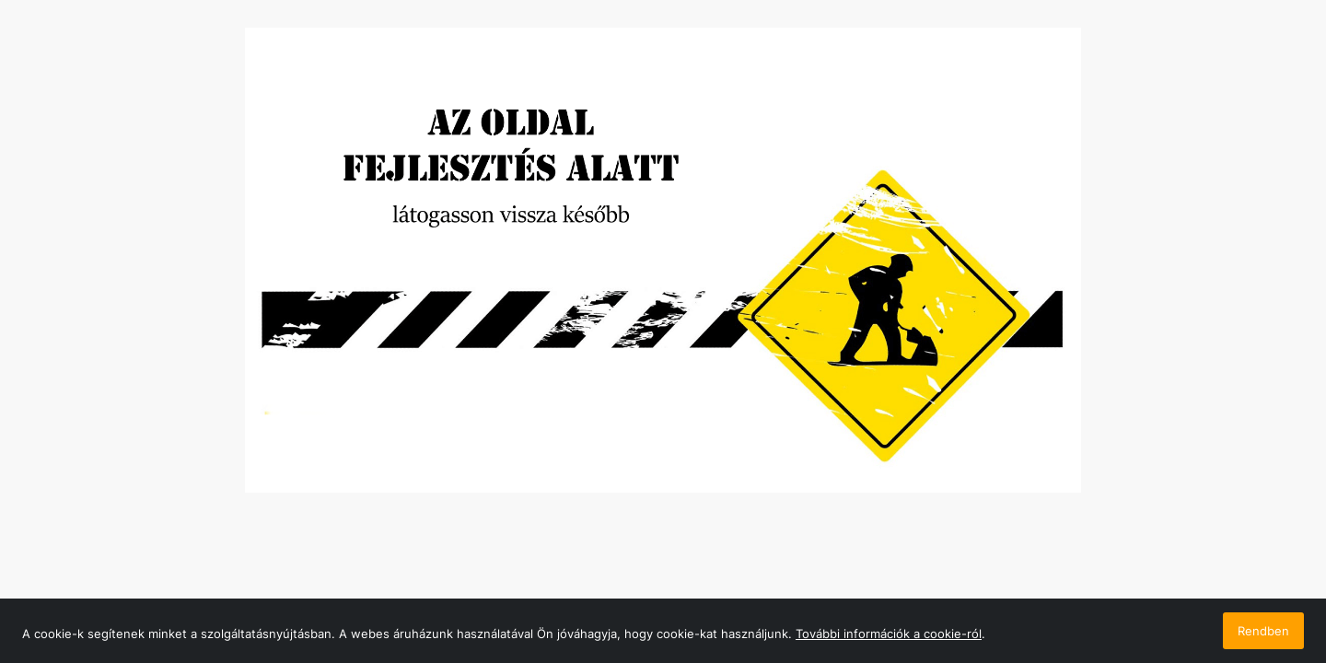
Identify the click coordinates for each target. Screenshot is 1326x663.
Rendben (1263, 630)
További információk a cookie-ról (889, 633)
